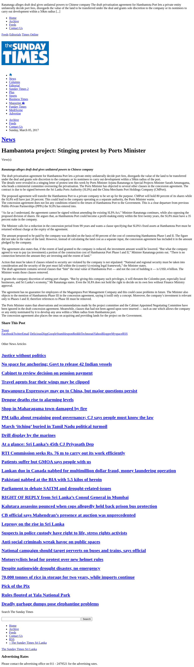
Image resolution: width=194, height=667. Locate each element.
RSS (125, 333)
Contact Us (16, 28)
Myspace (116, 333)
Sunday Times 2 (19, 88)
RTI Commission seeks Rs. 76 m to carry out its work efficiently (63, 453)
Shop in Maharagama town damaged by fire (44, 408)
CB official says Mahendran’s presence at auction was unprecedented (69, 515)
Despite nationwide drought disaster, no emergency (51, 568)
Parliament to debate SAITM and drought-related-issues (56, 488)
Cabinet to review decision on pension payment (47, 372)
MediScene (16, 110)
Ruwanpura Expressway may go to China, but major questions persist (69, 390)
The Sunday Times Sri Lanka (28, 642)
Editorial (14, 85)
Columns (14, 82)
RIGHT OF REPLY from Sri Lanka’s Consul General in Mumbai (65, 497)
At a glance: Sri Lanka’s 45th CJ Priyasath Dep (48, 444)
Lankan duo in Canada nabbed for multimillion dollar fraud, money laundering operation (89, 470)
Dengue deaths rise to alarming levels (38, 399)
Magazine (17, 103)
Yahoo (98, 333)
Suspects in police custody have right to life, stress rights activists (64, 532)
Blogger (106, 333)
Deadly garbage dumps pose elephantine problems (50, 603)
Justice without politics (24, 355)
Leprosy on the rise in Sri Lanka (33, 523)
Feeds (12, 24)
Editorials (15, 34)
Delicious (35, 333)
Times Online (30, 34)
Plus (11, 92)
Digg (45, 333)
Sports (13, 95)
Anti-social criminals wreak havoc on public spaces (51, 541)
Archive (14, 21)
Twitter (17, 333)
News (12, 78)
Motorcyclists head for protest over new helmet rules (52, 559)
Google (52, 333)
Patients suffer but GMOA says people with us (46, 461)
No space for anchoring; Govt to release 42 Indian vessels (57, 364)
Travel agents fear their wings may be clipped (46, 381)
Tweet (5, 330)
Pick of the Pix (16, 586)
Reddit (77, 333)
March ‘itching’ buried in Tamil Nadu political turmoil (54, 426)
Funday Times (17, 106)
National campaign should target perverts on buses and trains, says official (74, 550)
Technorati (87, 333)
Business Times (18, 99)
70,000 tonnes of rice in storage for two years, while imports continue (68, 577)
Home (12, 17)
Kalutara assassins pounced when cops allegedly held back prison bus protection (79, 506)
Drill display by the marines (29, 435)
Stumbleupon (65, 333)
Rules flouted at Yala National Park (36, 594)
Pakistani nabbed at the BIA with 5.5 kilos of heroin (52, 479)
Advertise (15, 113)
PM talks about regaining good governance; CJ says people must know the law (77, 417)
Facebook (7, 333)
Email (25, 333)
